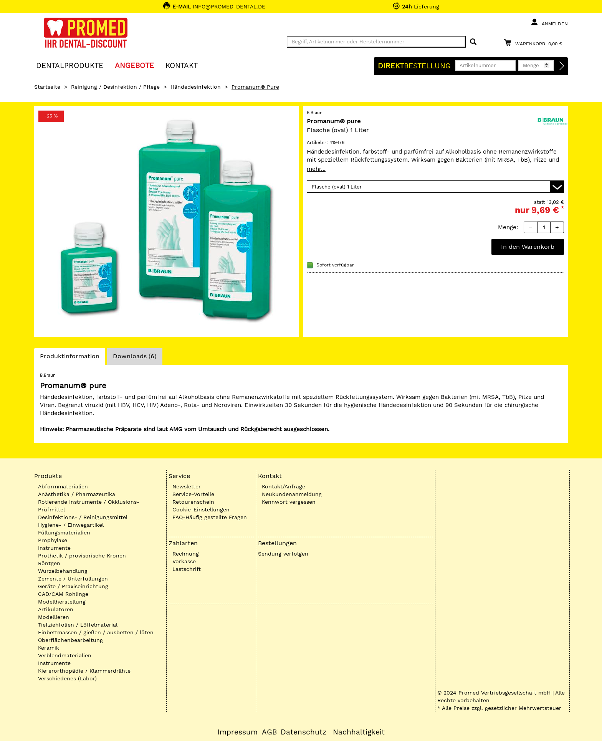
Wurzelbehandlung (63, 571)
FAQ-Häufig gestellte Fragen (209, 517)
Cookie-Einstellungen (201, 509)
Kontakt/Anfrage (283, 486)
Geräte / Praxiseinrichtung (73, 586)
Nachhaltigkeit (359, 732)
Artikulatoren (55, 609)
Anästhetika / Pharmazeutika (76, 494)
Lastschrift (186, 569)
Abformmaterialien (63, 486)
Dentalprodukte (69, 65)
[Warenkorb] (535, 42)
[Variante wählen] (435, 186)
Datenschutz (303, 732)
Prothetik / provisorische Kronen (82, 555)
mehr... (316, 168)
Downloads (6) (135, 356)
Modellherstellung (62, 602)
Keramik (48, 648)
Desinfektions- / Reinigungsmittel (82, 517)
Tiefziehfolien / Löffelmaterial (77, 625)
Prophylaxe (52, 540)
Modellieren (53, 617)
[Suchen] (473, 42)
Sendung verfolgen (283, 554)
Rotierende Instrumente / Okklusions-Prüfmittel (88, 506)
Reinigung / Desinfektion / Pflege (115, 87)
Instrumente (54, 548)
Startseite (47, 87)
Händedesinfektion (195, 87)
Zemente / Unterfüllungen (73, 579)
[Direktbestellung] (562, 66)
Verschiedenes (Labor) (67, 678)
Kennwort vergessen (289, 502)
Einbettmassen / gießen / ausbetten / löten (96, 632)
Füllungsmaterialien (64, 532)
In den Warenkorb (527, 246)
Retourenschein (193, 502)
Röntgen (49, 563)
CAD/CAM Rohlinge (63, 594)
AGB (269, 732)
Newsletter (186, 486)
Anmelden (549, 22)
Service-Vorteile (193, 494)
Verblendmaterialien (64, 655)
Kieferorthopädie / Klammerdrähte (84, 671)
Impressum (237, 732)
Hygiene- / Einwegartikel (71, 525)
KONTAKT (181, 65)
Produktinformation (69, 358)
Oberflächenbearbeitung (70, 640)
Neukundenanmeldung (292, 494)
